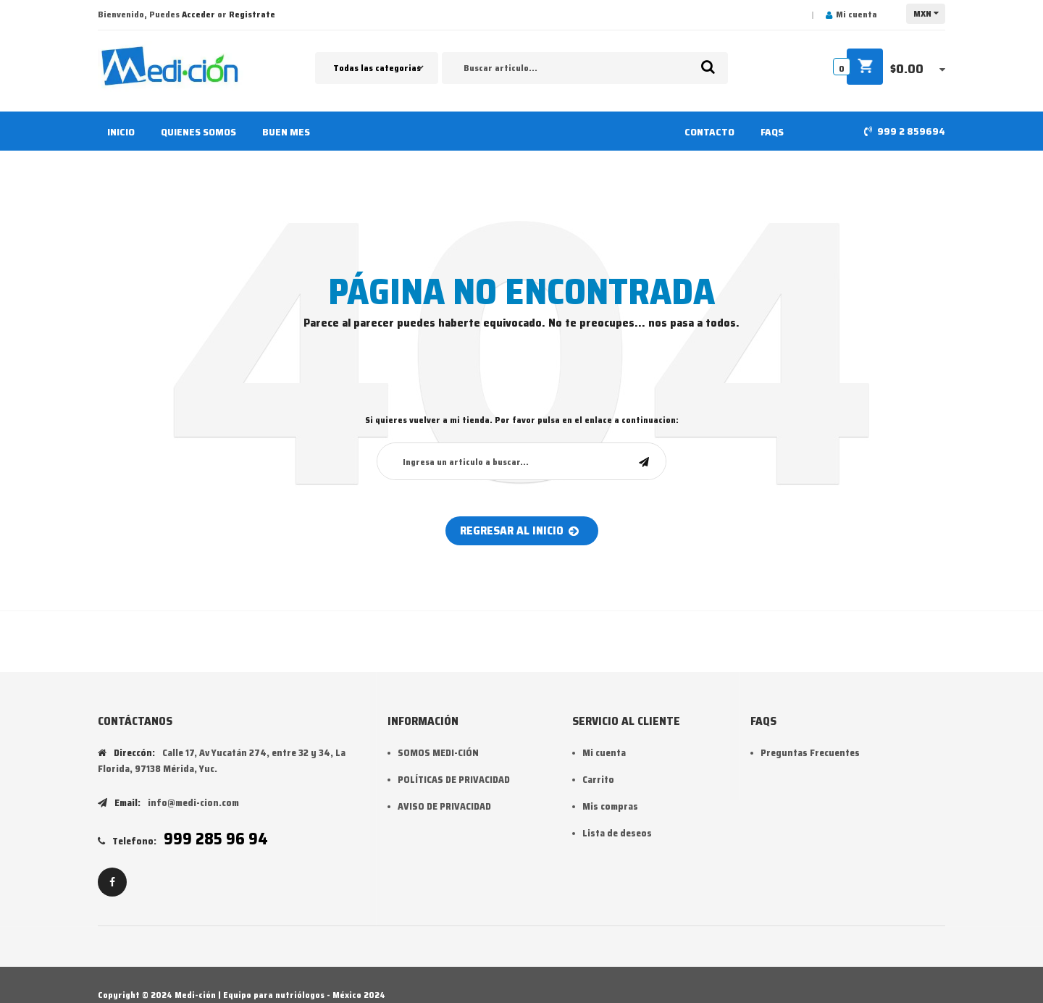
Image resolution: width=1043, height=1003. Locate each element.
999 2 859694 (911, 131)
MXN (922, 13)
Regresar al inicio (519, 530)
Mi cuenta (856, 14)
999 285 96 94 (216, 839)
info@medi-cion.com (193, 802)
